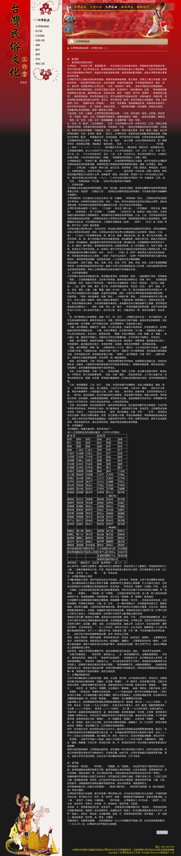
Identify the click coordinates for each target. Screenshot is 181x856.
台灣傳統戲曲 (42, 26)
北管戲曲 (40, 35)
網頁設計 (164, 852)
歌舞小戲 (40, 40)
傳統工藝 (40, 63)
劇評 (37, 49)
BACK (163, 832)
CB (172, 852)
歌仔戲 (38, 31)
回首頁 (23, 82)
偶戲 (37, 45)
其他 (37, 59)
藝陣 (37, 54)
